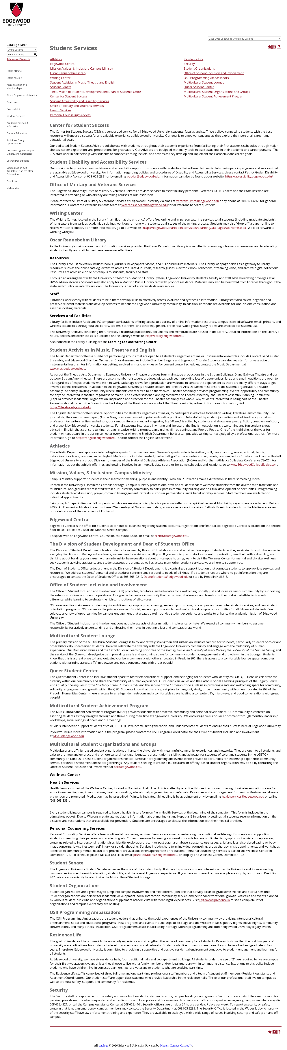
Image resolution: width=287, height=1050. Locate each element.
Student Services (16, 116)
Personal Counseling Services (70, 115)
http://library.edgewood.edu (164, 336)
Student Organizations (199, 68)
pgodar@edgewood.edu (143, 176)
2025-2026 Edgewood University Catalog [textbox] (231, 38)
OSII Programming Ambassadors (206, 78)
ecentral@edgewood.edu (171, 536)
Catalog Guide (14, 78)
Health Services (60, 110)
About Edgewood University (22, 95)
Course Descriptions (18, 160)
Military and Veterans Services (83, 106)
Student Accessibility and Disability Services (79, 101)
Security (189, 64)
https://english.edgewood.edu (96, 438)
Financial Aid (13, 109)
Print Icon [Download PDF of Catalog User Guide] (12, 181)
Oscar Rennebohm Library (68, 73)
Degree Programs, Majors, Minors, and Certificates (21, 152)
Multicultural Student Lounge (204, 82)
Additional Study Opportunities (15, 141)
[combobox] (244, 38)
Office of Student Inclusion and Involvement (214, 73)
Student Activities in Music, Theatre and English (82, 82)
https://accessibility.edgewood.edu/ (249, 176)
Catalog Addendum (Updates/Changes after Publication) (20, 171)
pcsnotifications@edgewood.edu (155, 855)
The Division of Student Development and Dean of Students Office (95, 92)
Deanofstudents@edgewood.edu (166, 577)
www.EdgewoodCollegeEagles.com (253, 465)
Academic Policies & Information (17, 124)
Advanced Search (18, 59)
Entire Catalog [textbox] (15, 49)
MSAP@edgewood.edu (68, 736)
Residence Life (193, 59)
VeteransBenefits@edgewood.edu (144, 205)
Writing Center (60, 78)
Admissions (13, 102)
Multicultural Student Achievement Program (214, 96)
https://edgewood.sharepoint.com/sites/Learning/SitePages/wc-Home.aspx (194, 228)
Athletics (56, 59)
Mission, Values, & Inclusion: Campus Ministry (81, 68)
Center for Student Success (68, 96)
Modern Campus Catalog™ (176, 1045)
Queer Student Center (199, 87)
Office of (56, 106)
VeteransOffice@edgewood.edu (197, 201)
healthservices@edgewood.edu (243, 796)
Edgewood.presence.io (214, 900)
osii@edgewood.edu (127, 767)
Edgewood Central (62, 64)
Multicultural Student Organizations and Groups (217, 92)
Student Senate (60, 87)
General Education (17, 133)
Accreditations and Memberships (17, 86)
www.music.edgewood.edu (67, 369)
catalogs (103, 1045)
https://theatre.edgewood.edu (70, 407)
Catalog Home (14, 71)
